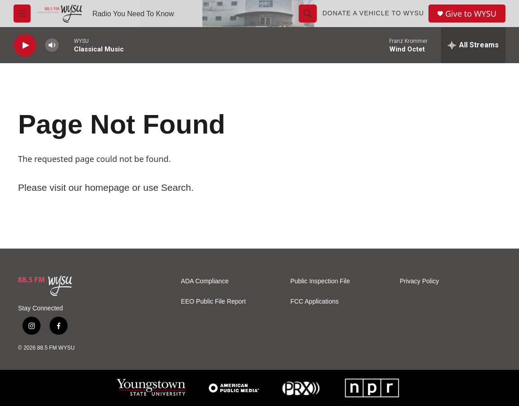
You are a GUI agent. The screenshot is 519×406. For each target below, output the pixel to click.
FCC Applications (314, 301)
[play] (25, 45)
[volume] (51, 45)
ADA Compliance (205, 281)
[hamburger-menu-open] (22, 14)
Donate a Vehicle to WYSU (373, 13)
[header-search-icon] (308, 14)
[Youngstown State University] (151, 388)
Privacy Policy (419, 281)
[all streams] (473, 45)
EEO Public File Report (213, 301)
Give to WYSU (470, 13)
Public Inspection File (320, 281)
